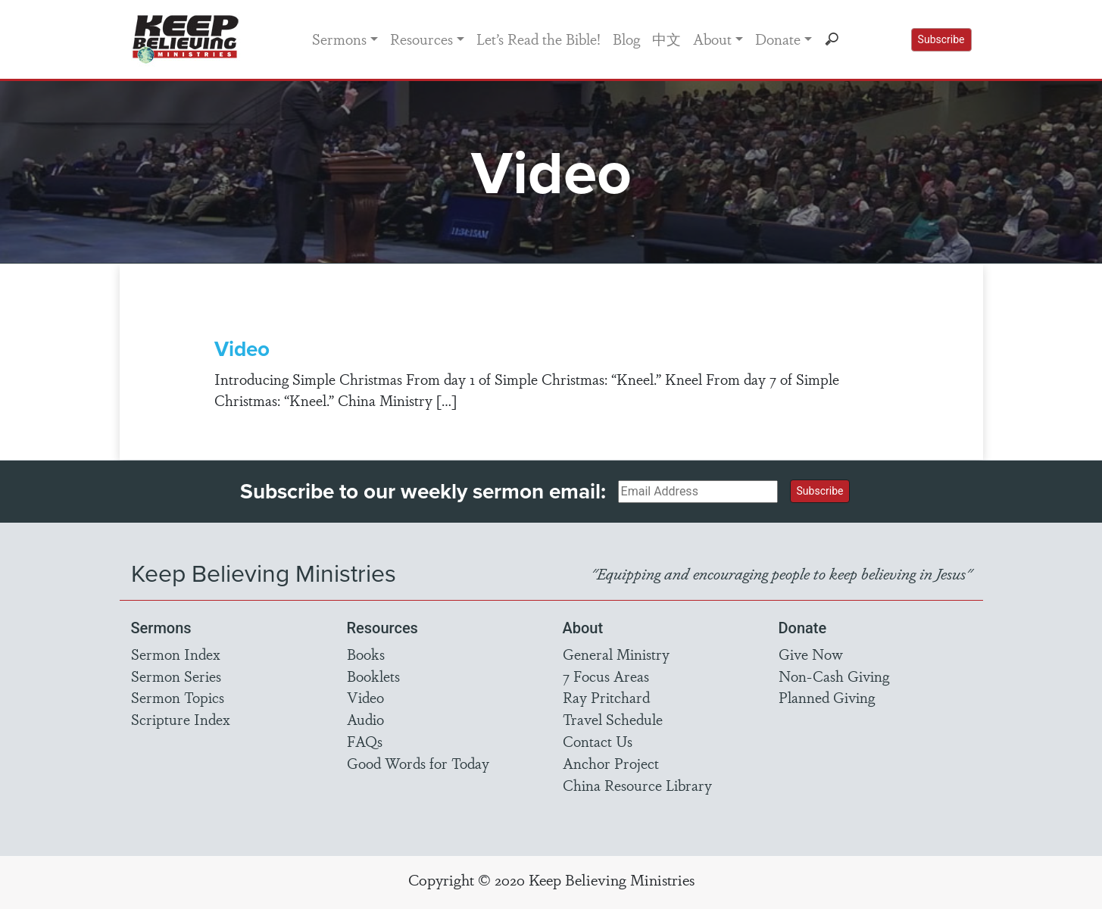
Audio (365, 718)
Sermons (339, 38)
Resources (421, 38)
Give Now (811, 653)
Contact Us (597, 740)
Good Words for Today (418, 762)
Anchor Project (611, 762)
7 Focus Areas (606, 675)
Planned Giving (827, 697)
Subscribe (941, 39)
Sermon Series (176, 675)
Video (242, 348)
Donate (778, 38)
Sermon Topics (177, 697)
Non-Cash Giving (834, 675)
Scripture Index (180, 718)
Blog (626, 38)
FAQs (364, 740)
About (712, 38)
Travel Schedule (613, 718)
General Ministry (616, 653)
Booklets (373, 675)
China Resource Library (637, 784)
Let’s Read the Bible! (538, 38)
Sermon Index (175, 653)
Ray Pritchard (606, 697)
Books (366, 653)
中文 (666, 38)
